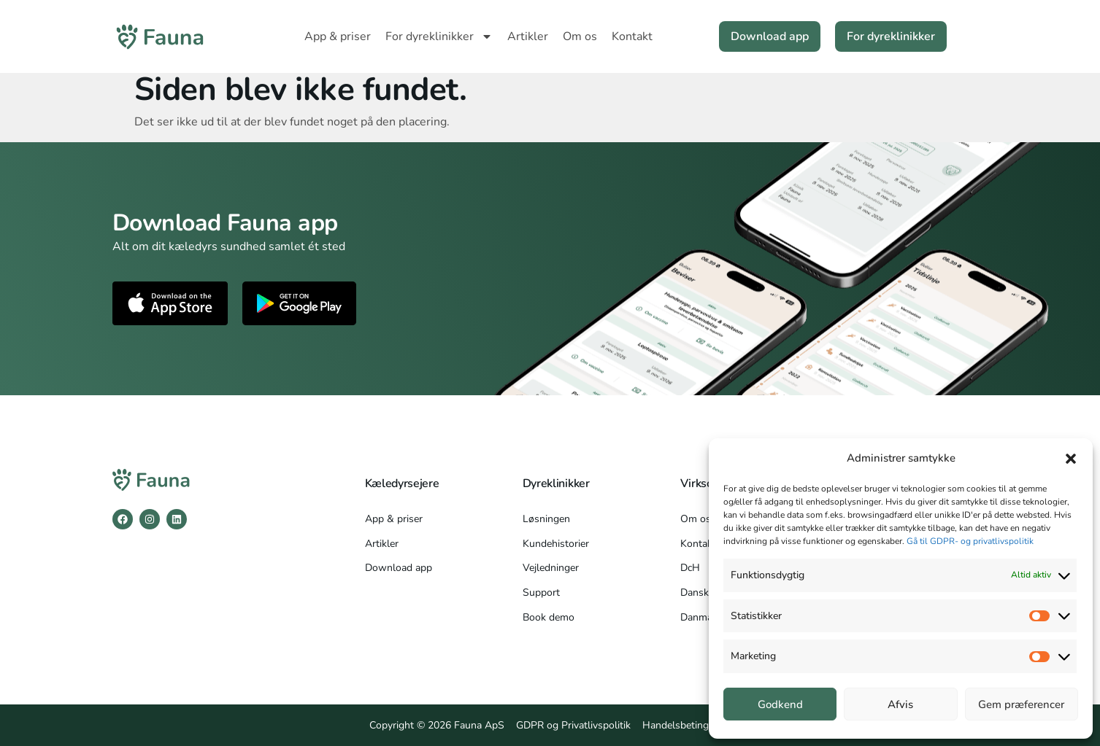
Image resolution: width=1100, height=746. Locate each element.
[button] (1071, 458)
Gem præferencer (1021, 704)
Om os (580, 36)
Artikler (527, 36)
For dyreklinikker (439, 36)
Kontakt (632, 36)
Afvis (900, 704)
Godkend (780, 704)
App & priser (337, 36)
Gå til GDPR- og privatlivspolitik (970, 541)
